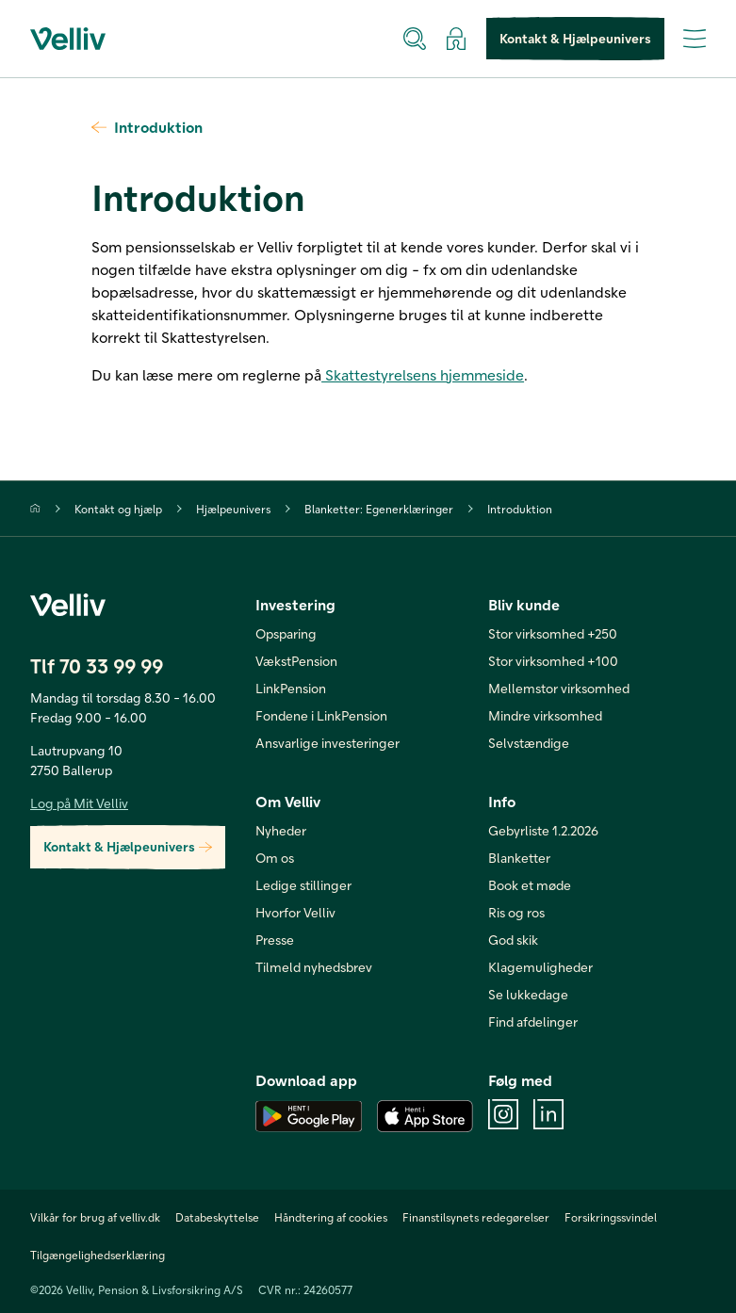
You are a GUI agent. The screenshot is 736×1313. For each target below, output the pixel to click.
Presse (274, 940)
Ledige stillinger (303, 885)
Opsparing (286, 633)
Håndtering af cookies (330, 1217)
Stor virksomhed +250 (552, 633)
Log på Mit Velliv (79, 803)
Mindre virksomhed (545, 715)
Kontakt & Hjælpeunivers (575, 39)
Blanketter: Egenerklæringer (378, 508)
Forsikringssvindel (610, 1217)
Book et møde (529, 885)
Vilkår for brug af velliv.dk (95, 1217)
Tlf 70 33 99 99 (96, 665)
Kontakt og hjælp (118, 508)
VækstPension (296, 661)
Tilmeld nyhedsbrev (313, 967)
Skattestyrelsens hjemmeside (422, 374)
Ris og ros (516, 912)
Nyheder (280, 830)
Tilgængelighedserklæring (97, 1254)
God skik (513, 940)
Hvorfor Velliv (295, 912)
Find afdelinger (533, 1021)
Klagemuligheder (540, 967)
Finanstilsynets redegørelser (475, 1217)
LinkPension (290, 688)
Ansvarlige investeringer (327, 743)
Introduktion (147, 127)
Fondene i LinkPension (321, 715)
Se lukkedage (528, 994)
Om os (274, 858)
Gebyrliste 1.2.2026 (543, 830)
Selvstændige (528, 743)
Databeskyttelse (217, 1217)
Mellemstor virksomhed (559, 688)
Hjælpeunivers (233, 508)
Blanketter (519, 858)
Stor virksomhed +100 (553, 661)
